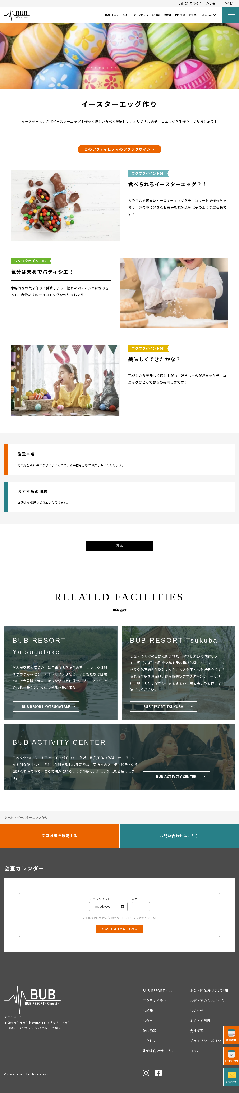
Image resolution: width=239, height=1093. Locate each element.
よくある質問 (200, 1021)
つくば (228, 3)
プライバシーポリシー (207, 1041)
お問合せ (231, 1082)
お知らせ (197, 1010)
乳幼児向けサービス (158, 1051)
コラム (195, 1051)
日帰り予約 (231, 1061)
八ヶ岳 (211, 3)
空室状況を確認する (59, 835)
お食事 (167, 15)
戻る (119, 545)
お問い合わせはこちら (179, 835)
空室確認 (231, 1040)
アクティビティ (140, 15)
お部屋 (156, 15)
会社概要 (197, 1031)
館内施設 (180, 15)
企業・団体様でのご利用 (209, 990)
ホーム (8, 817)
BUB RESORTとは (116, 15)
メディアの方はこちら (207, 1000)
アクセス (193, 15)
